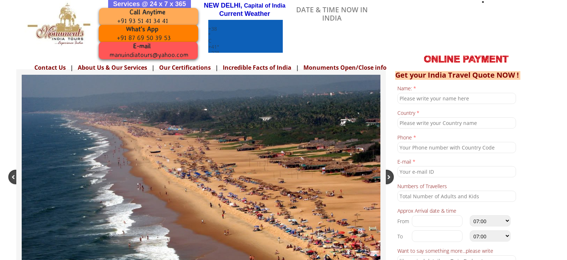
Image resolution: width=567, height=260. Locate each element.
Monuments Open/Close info (345, 68)
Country (408, 113)
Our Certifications (185, 68)
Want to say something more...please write (445, 251)
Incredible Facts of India (257, 68)
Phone (406, 138)
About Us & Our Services (112, 68)
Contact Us (50, 68)
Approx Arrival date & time (426, 211)
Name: (406, 89)
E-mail (406, 162)
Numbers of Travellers (422, 186)
